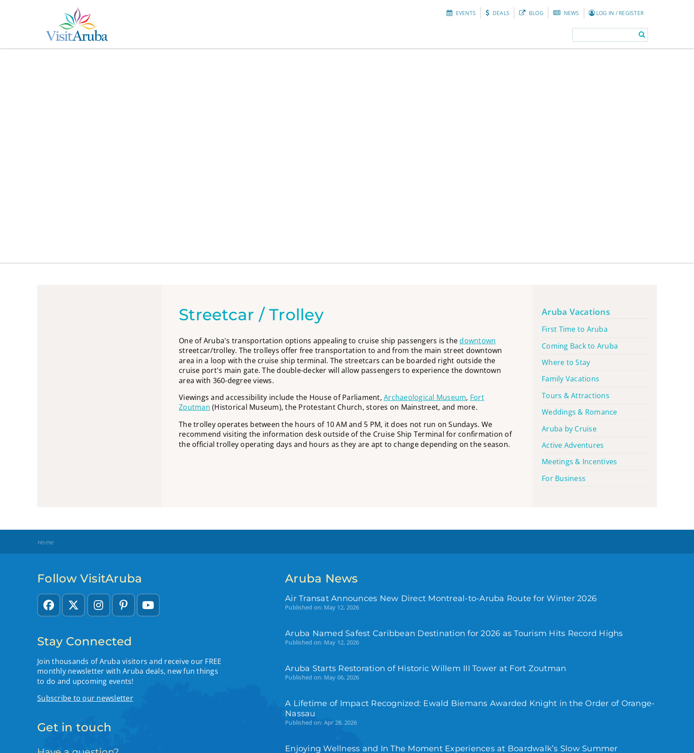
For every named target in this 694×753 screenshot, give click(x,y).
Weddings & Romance (579, 412)
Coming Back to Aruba (580, 346)
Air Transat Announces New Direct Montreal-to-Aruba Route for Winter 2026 (441, 598)
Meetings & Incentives (579, 461)
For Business (564, 478)
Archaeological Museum (425, 397)
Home (45, 542)
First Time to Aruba (575, 329)
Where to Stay (566, 362)
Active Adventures (573, 445)
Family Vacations (570, 379)
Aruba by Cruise (569, 429)
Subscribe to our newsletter (85, 698)
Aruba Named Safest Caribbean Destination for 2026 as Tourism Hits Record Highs (454, 633)
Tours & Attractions (575, 395)
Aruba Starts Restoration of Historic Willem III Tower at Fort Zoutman (425, 668)
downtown (477, 340)
